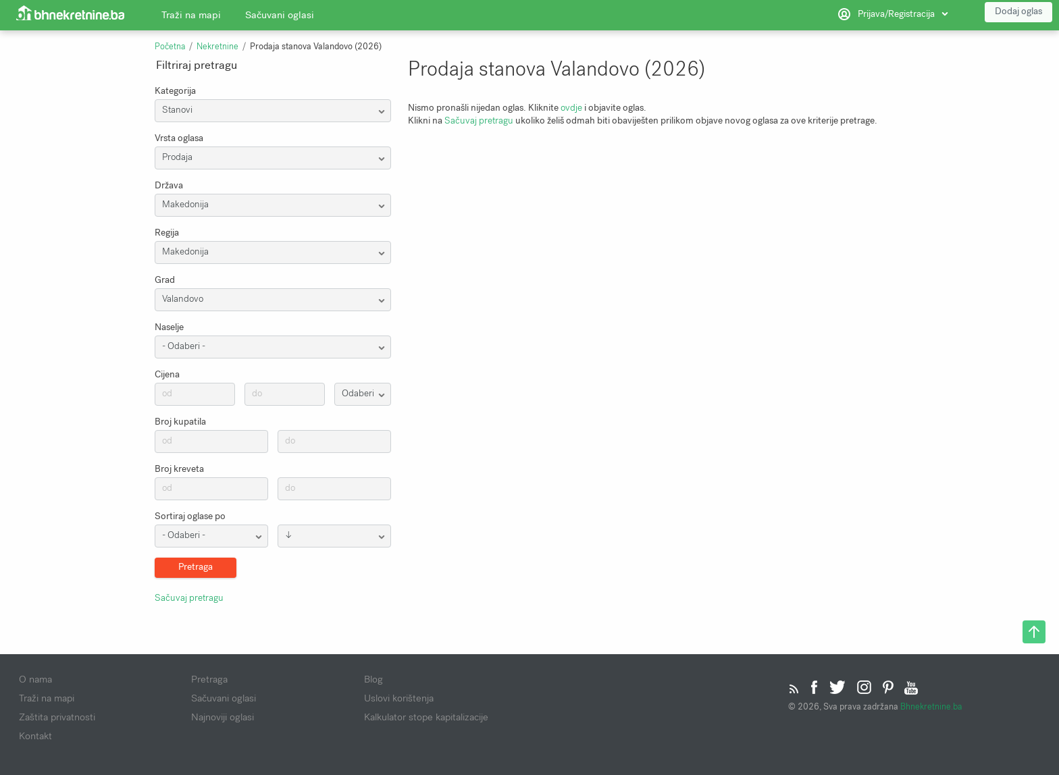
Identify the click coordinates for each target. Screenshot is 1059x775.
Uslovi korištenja (399, 698)
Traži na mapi (191, 17)
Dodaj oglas (1018, 13)
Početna (170, 47)
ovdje (571, 107)
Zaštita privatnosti (57, 717)
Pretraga (209, 679)
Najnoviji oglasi (222, 717)
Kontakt (35, 736)
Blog (373, 679)
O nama (35, 679)
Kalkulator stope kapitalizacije (426, 717)
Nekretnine (217, 47)
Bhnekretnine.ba (931, 706)
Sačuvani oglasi (279, 17)
